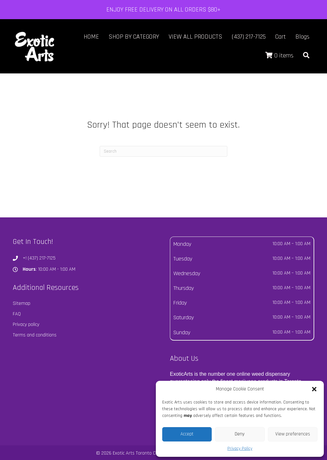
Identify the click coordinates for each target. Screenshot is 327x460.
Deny (240, 434)
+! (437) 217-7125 (39, 258)
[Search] (163, 151)
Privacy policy (26, 324)
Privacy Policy (239, 448)
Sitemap (21, 303)
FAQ (17, 314)
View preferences (292, 434)
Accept (187, 434)
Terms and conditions (35, 335)
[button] (314, 389)
